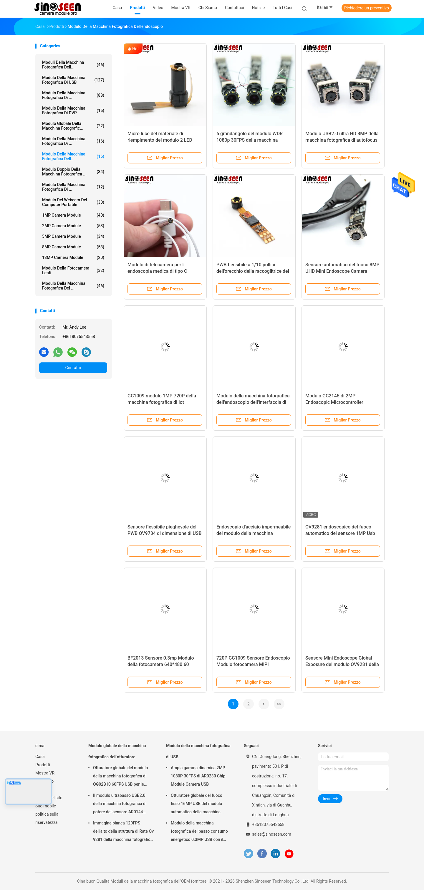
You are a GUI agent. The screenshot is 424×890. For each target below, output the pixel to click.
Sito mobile (45, 806)
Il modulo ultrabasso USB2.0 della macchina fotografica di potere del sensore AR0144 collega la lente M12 (120, 804)
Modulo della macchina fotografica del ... (73, 285)
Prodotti (42, 764)
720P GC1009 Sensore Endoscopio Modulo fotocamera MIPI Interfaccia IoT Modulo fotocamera (253, 664)
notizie (41, 789)
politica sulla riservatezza (46, 818)
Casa (40, 756)
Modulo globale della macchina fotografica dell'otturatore (117, 751)
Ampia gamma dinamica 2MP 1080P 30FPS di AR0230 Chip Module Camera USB (198, 776)
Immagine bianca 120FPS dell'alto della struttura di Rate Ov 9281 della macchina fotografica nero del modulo (123, 832)
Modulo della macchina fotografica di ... (73, 95)
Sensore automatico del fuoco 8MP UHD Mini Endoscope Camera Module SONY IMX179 (342, 271)
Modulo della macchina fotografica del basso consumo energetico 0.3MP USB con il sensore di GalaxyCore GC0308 (199, 832)
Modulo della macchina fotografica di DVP (73, 110)
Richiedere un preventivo (366, 8)
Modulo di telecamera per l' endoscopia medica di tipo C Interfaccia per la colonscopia (158, 271)
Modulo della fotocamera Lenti (73, 270)
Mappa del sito (48, 797)
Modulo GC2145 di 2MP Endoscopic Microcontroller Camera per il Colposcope (334, 402)
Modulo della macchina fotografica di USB (73, 80)
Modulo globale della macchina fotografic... (73, 126)
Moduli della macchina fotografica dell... (73, 64)
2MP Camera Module (73, 226)
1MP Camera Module (73, 215)
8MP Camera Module (73, 247)
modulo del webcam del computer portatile (73, 202)
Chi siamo (44, 781)
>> (279, 704)
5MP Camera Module (73, 236)
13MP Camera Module (73, 257)
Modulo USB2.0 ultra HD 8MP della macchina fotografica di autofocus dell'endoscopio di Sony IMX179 (342, 140)
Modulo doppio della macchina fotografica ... (73, 171)
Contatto (73, 367)
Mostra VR (44, 773)
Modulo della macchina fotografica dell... (73, 156)
